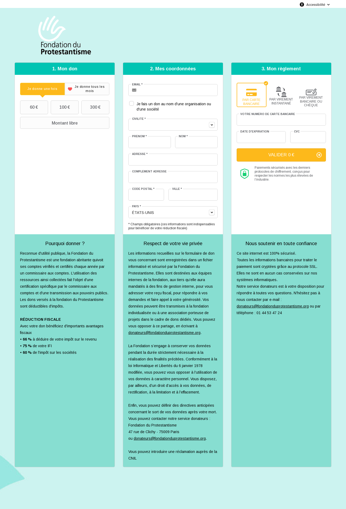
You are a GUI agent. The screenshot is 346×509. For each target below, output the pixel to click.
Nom (183, 136)
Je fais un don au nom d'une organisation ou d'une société (174, 106)
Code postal (143, 188)
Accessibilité (315, 4)
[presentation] (42, 89)
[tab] (42, 89)
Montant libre (49, 123)
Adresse (140, 154)
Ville (177, 188)
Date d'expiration (254, 131)
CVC (297, 131)
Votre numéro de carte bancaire (267, 114)
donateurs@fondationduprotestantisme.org (164, 333)
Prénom (139, 136)
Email (137, 84)
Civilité (139, 118)
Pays (136, 206)
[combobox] (173, 125)
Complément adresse (149, 171)
